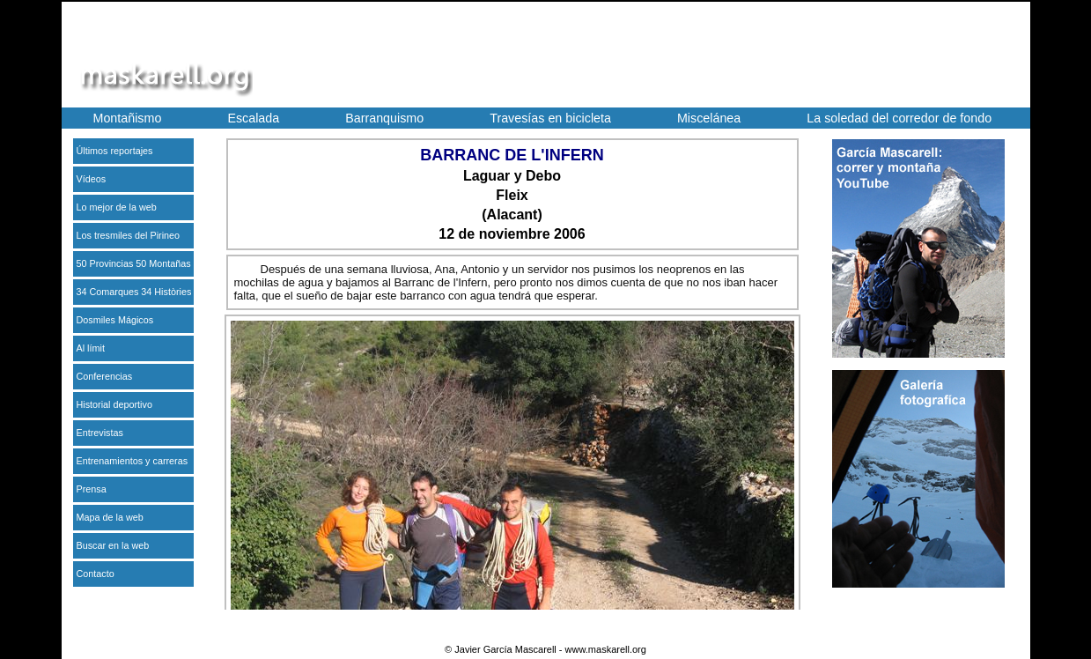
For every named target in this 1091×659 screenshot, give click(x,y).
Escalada (253, 118)
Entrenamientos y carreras (132, 460)
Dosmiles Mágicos (115, 320)
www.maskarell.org (605, 649)
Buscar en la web (113, 545)
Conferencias (105, 376)
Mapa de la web (110, 517)
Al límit (91, 348)
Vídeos (92, 179)
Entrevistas (100, 432)
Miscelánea (709, 118)
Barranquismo (384, 118)
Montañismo (127, 118)
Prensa (92, 489)
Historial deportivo (114, 404)
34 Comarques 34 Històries (134, 291)
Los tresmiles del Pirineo (129, 235)
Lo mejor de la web (117, 207)
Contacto (95, 573)
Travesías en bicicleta (550, 118)
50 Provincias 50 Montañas (134, 263)
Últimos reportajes (115, 150)
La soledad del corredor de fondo (899, 118)
